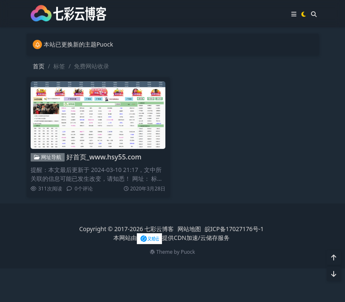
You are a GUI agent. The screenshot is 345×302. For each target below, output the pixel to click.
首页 (38, 66)
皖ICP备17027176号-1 (234, 229)
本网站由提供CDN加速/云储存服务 (171, 238)
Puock (188, 251)
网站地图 (189, 229)
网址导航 (47, 157)
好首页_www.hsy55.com (103, 156)
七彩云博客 (159, 229)
